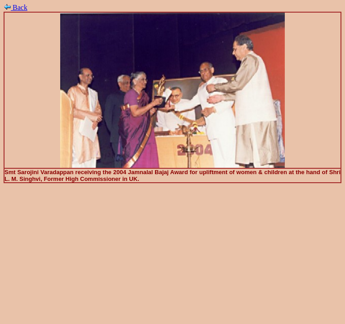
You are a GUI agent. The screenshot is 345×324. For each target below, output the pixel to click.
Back (15, 7)
